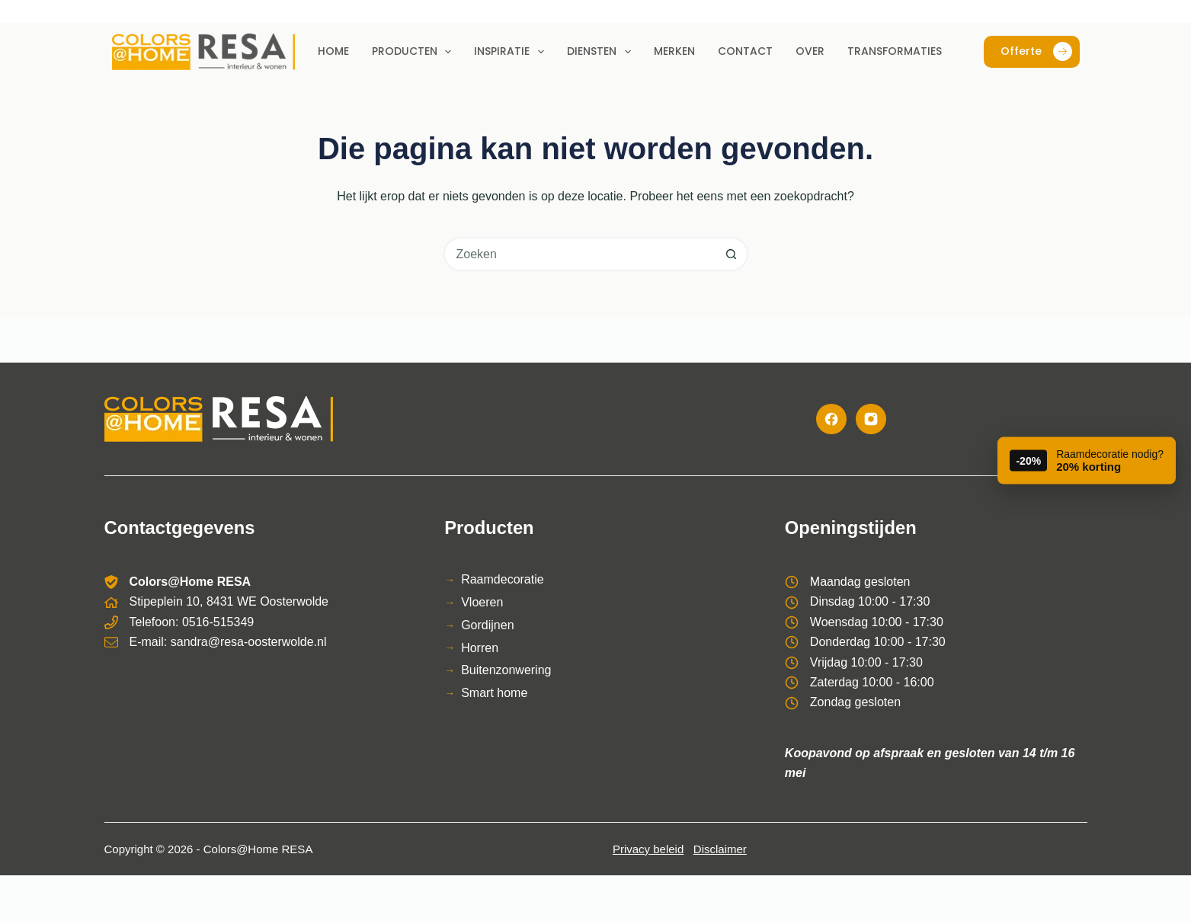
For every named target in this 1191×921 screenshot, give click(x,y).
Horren (479, 647)
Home (333, 51)
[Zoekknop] (731, 254)
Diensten (602, 52)
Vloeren (482, 602)
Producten (415, 52)
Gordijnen (487, 625)
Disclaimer (720, 849)
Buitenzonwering (506, 670)
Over (810, 51)
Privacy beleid (648, 849)
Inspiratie (512, 52)
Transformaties (894, 51)
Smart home (494, 692)
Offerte (1036, 51)
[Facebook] (831, 419)
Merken (674, 51)
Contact (745, 51)
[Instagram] (871, 419)
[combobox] (580, 254)
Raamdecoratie (502, 579)
